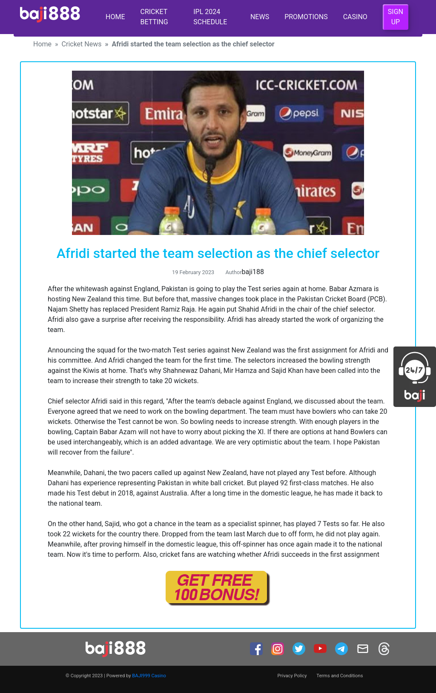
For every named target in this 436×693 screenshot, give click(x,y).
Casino (355, 17)
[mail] (363, 648)
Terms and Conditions (339, 676)
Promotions (306, 17)
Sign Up (395, 17)
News (259, 17)
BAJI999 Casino (149, 676)
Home (115, 17)
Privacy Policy (292, 676)
